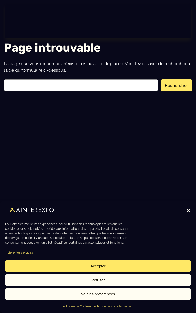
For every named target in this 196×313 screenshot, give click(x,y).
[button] (188, 210)
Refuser (98, 280)
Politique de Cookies (77, 306)
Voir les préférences (98, 294)
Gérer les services (20, 252)
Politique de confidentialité (112, 306)
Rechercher (176, 85)
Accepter (97, 266)
